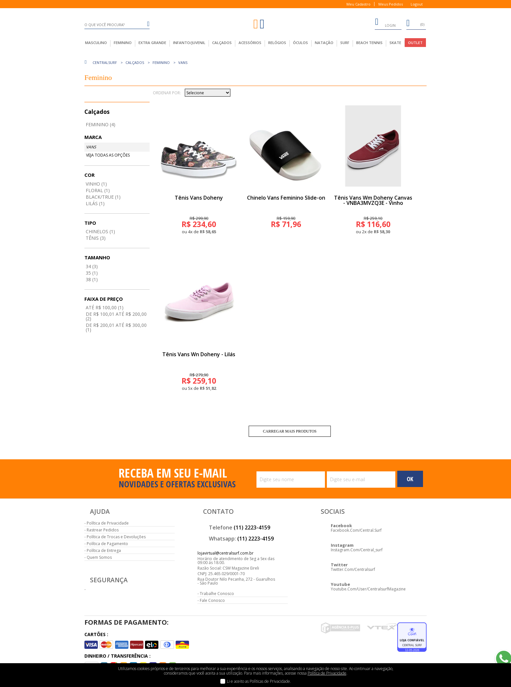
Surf (344, 42)
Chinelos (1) (100, 231)
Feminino (161, 62)
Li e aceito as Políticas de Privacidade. (259, 681)
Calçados (134, 62)
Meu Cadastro (358, 4)
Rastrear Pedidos (103, 530)
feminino (123, 42)
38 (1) (92, 279)
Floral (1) (98, 190)
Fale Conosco (212, 600)
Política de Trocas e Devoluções (116, 537)
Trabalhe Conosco (217, 593)
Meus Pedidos (390, 4)
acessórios (250, 42)
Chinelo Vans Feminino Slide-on (286, 197)
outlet (415, 42)
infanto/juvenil (189, 42)
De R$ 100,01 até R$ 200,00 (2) (116, 316)
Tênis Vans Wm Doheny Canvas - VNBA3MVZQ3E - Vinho (373, 200)
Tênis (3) (96, 238)
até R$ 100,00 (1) (105, 307)
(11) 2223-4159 (252, 527)
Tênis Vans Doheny (199, 197)
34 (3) (92, 266)
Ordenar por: (167, 93)
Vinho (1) (96, 184)
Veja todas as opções (108, 155)
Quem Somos (99, 557)
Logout (417, 4)
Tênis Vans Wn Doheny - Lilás (198, 354)
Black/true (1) (103, 197)
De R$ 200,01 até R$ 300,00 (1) (116, 327)
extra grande (152, 42)
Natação (324, 42)
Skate (395, 42)
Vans (182, 62)
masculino (96, 42)
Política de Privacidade (108, 523)
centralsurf (105, 62)
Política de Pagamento (107, 543)
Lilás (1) (95, 203)
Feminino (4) (100, 124)
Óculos (300, 42)
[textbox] (117, 25)
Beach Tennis (369, 42)
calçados (222, 42)
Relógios (277, 42)
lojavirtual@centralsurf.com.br (225, 553)
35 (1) (92, 273)
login (385, 23)
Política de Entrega (104, 550)
